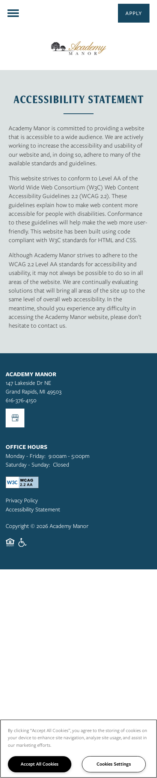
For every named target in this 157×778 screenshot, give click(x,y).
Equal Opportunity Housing (10, 546)
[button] (133, 13)
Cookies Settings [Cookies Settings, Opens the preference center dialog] (114, 764)
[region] (78, 748)
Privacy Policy (22, 500)
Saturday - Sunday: (28, 464)
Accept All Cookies (40, 764)
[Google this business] (15, 418)
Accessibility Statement (33, 509)
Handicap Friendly (22, 546)
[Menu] (13, 13)
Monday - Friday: (25, 455)
